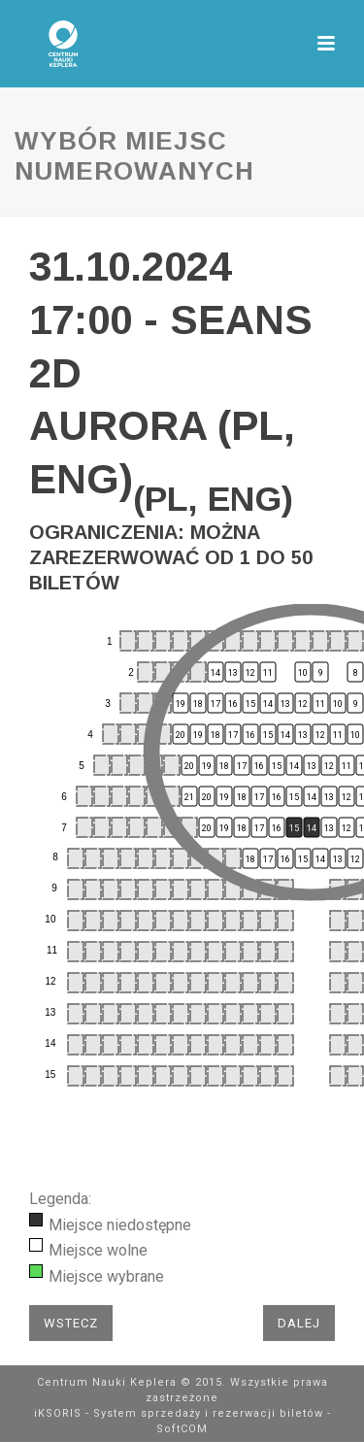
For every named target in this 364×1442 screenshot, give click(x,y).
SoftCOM (182, 1429)
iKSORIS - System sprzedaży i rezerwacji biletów (178, 1413)
